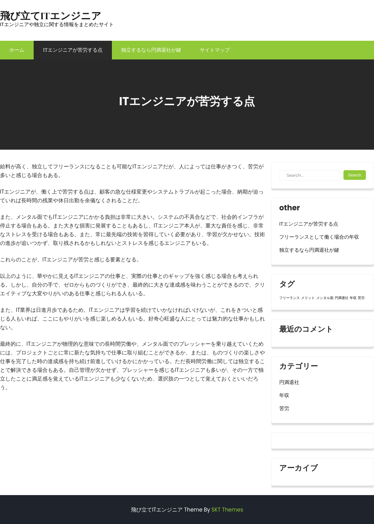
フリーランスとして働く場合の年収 (319, 237)
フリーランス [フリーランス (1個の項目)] (289, 298)
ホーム (16, 50)
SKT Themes (227, 509)
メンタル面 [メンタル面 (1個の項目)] (324, 298)
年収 (284, 395)
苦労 (284, 408)
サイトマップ (215, 50)
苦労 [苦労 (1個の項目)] (361, 298)
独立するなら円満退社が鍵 (151, 50)
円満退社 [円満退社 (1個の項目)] (341, 298)
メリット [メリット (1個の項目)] (308, 298)
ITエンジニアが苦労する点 (73, 50)
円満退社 (289, 382)
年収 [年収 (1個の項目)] (353, 298)
